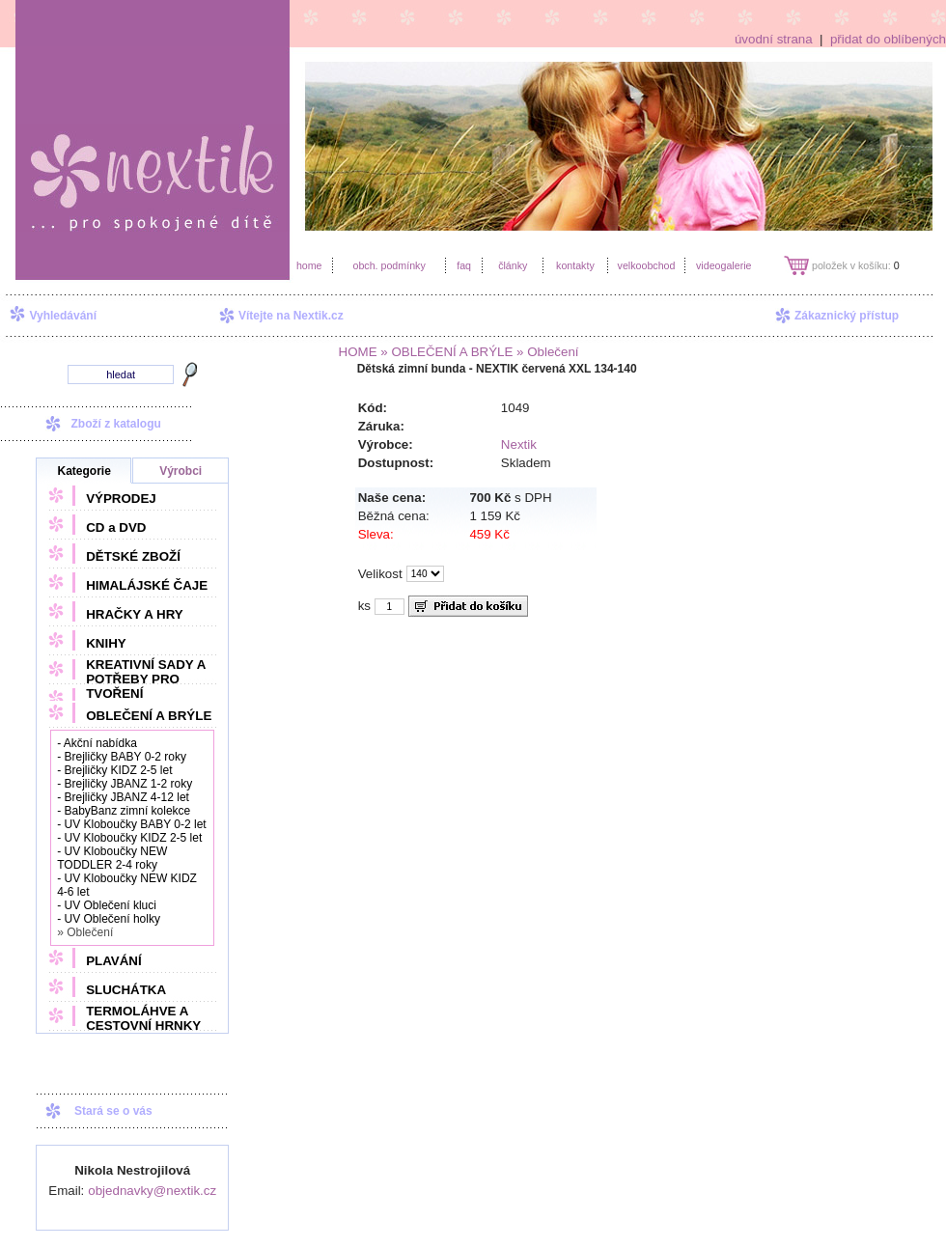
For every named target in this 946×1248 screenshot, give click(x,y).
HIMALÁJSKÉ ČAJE (147, 585)
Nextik (519, 444)
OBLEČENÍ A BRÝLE (148, 715)
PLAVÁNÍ (114, 961)
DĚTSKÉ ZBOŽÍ (133, 556)
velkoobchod (647, 265)
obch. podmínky (388, 265)
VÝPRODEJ (121, 498)
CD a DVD (116, 527)
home (309, 265)
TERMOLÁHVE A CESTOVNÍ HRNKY (143, 1018)
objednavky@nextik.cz (152, 1190)
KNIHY (105, 643)
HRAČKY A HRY (134, 614)
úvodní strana (774, 39)
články (512, 265)
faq (464, 265)
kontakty (575, 265)
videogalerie (723, 265)
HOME (358, 352)
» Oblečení (545, 352)
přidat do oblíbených (888, 39)
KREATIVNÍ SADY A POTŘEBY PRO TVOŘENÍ (146, 679)
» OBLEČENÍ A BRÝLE (445, 352)
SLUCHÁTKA (126, 990)
